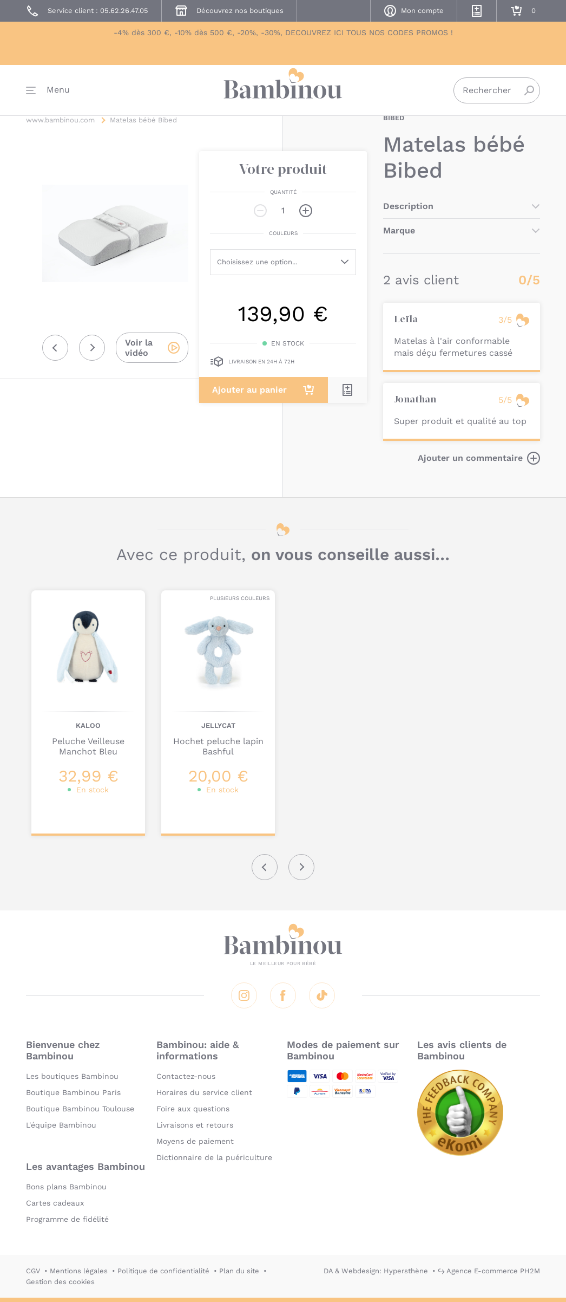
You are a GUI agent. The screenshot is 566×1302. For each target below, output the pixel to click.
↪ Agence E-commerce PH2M (489, 1271)
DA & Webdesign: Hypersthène (376, 1271)
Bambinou (283, 93)
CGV (33, 1271)
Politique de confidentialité (163, 1271)
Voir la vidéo (139, 347)
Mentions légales (79, 1271)
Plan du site (239, 1271)
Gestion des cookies (60, 1282)
